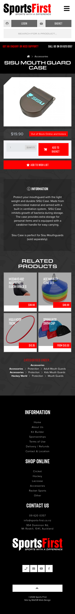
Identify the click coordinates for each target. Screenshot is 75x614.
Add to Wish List (37, 165)
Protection (33, 368)
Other (37, 495)
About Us (37, 427)
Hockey (37, 476)
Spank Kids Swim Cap (50, 321)
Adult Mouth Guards (55, 368)
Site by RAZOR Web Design (37, 599)
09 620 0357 (37, 515)
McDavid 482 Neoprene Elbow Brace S (17, 282)
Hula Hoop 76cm (15, 321)
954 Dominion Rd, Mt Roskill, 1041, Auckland (37, 526)
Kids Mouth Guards (54, 372)
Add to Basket (52, 149)
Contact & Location (38, 451)
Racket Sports (37, 490)
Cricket (37, 471)
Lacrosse (37, 481)
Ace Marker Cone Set (50, 281)
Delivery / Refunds (37, 446)
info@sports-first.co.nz (37, 520)
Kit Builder (37, 432)
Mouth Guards (56, 375)
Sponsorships (37, 436)
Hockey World (19, 376)
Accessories (41, 56)
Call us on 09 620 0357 (60, 46)
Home (37, 422)
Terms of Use (37, 441)
